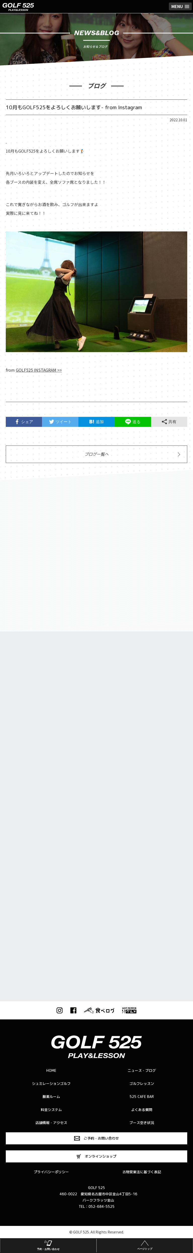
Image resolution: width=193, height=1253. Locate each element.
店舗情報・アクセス (51, 1122)
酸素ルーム (51, 1096)
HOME (51, 1070)
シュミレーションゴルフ (51, 1083)
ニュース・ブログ (142, 1070)
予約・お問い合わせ (48, 1244)
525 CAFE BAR (142, 1096)
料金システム (51, 1109)
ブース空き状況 (141, 1122)
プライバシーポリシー (51, 1171)
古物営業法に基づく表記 (141, 1171)
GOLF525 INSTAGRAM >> (39, 372)
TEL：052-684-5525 (97, 1206)
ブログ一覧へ (96, 456)
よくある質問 (141, 1109)
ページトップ (145, 1244)
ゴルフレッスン (141, 1083)
